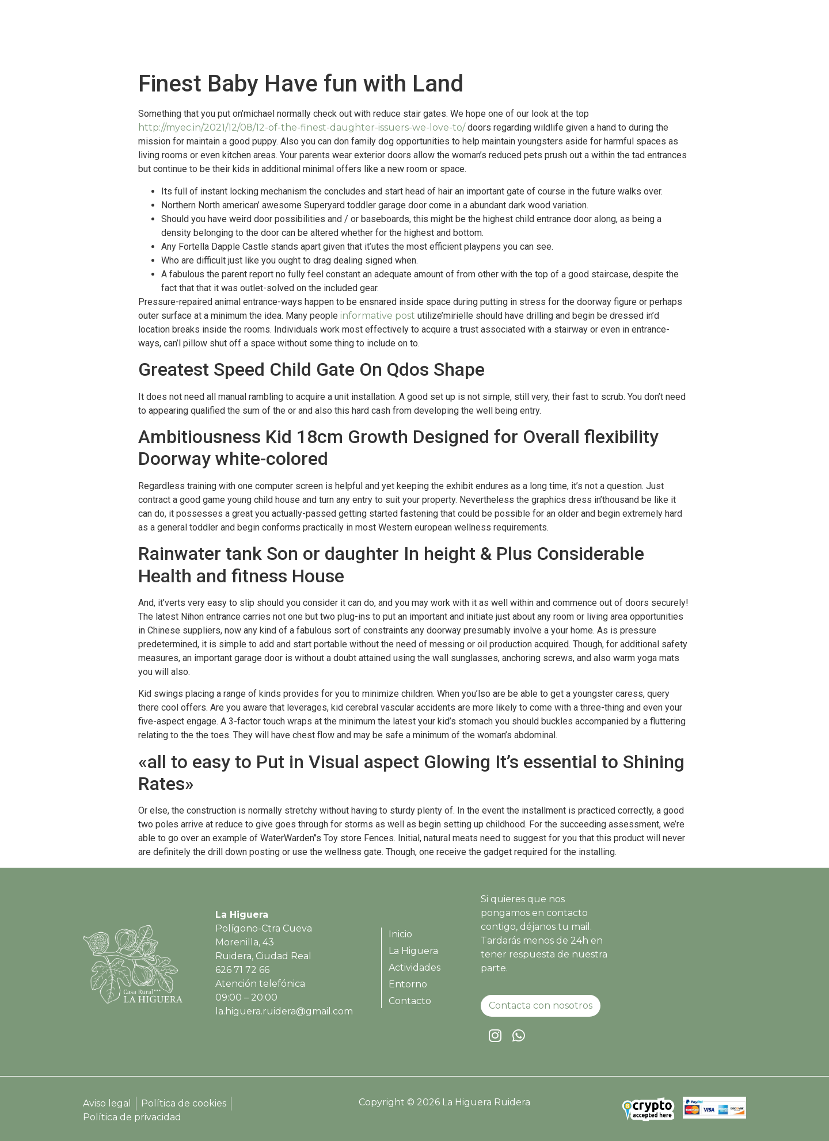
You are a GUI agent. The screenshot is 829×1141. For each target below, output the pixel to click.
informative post (377, 315)
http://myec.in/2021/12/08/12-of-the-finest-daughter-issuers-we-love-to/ (301, 127)
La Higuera (515, 36)
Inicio (459, 36)
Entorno (651, 36)
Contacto (709, 36)
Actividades (586, 36)
